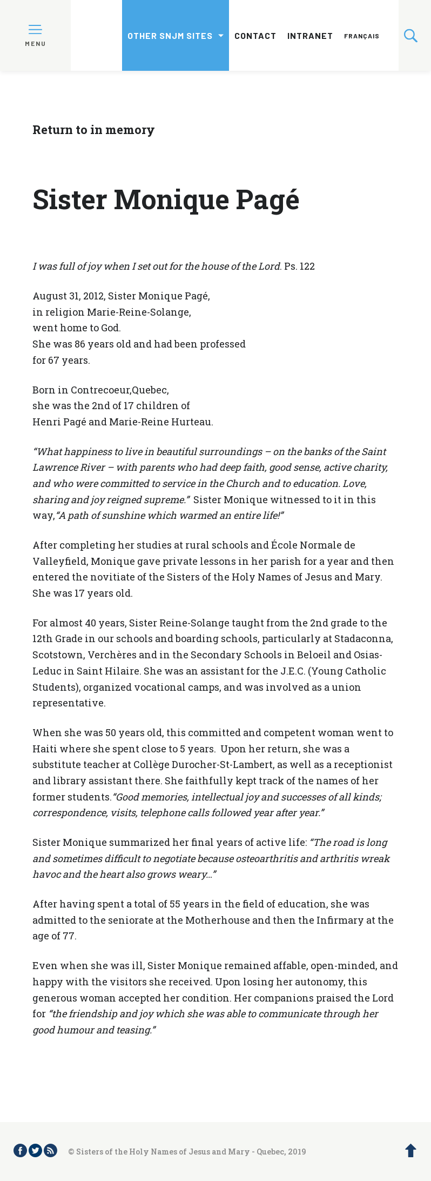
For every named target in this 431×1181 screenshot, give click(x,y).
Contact (255, 35)
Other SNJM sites (170, 35)
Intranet (310, 35)
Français (362, 35)
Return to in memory (93, 129)
